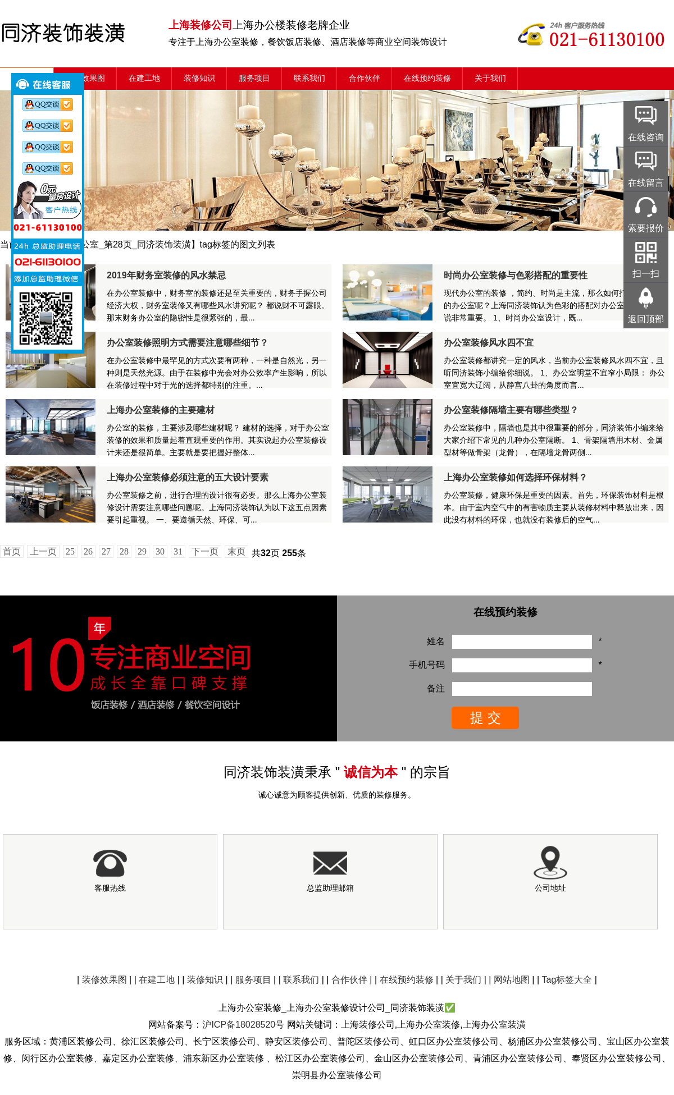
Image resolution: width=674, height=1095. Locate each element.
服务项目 (254, 78)
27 (106, 551)
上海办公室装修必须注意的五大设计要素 (187, 477)
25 (70, 551)
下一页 (205, 551)
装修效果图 (85, 78)
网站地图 (512, 979)
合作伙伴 (364, 78)
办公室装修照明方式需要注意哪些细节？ (187, 342)
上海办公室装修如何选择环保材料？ (516, 477)
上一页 (43, 551)
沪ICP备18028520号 (243, 1024)
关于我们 (490, 78)
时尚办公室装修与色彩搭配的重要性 (516, 275)
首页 (12, 551)
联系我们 (309, 78)
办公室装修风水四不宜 (489, 342)
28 (124, 551)
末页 (236, 551)
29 (142, 551)
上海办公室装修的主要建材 (161, 410)
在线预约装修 (427, 78)
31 (178, 551)
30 (160, 551)
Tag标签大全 (567, 979)
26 (88, 551)
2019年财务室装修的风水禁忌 (166, 275)
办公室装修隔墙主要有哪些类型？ (511, 410)
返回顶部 (646, 319)
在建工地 (144, 78)
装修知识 (199, 78)
